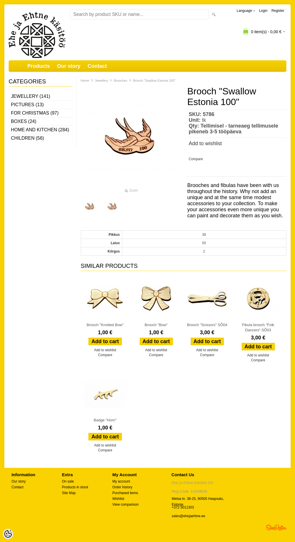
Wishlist (118, 499)
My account (121, 481)
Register (277, 11)
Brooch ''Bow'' (156, 325)
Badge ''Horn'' (105, 420)
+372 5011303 (183, 507)
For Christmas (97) (34, 113)
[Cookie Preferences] (8, 534)
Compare (196, 159)
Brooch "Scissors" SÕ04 (207, 325)
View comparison (125, 504)
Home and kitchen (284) (40, 129)
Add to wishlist (205, 143)
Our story (68, 66)
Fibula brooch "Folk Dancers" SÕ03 (258, 327)
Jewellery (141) (30, 96)
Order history (122, 487)
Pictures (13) (27, 104)
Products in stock (75, 487)
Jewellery (101, 80)
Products (38, 66)
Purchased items (125, 493)
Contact (97, 66)
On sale (68, 481)
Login (263, 11)
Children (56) (27, 138)
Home (85, 80)
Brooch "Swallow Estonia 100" (154, 80)
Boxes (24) (23, 121)
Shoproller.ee (276, 527)
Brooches (120, 80)
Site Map (68, 493)
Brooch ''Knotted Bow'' (105, 325)
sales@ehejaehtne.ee (188, 516)
